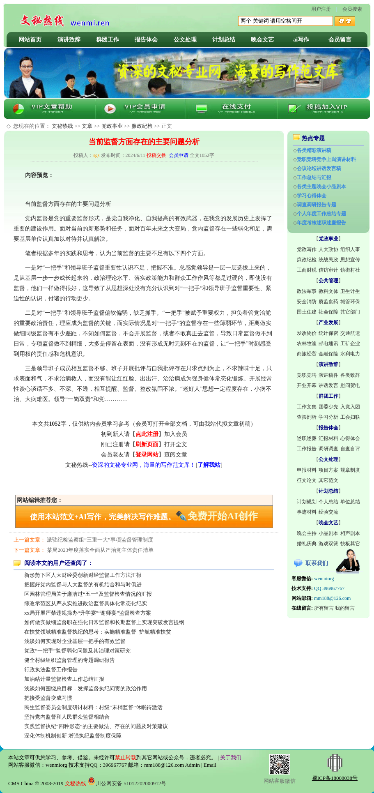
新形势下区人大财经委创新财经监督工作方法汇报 (83, 575)
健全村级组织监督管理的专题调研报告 (69, 660)
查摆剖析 (307, 417)
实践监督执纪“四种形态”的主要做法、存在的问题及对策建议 (96, 726)
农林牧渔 (307, 343)
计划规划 (307, 502)
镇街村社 (350, 270)
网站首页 (29, 40)
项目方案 (328, 470)
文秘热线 (62, 126)
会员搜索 (352, 9)
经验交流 (328, 512)
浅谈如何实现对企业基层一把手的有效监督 (75, 641)
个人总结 (328, 502)
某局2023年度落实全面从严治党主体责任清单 (100, 550)
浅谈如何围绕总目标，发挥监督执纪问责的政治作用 (85, 688)
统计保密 (328, 333)
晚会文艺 (262, 40)
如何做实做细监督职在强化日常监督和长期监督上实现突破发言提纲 (104, 622)
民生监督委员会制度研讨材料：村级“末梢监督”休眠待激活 (93, 707)
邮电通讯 (328, 343)
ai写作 (301, 40)
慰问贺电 (350, 385)
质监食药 (328, 301)
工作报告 (307, 449)
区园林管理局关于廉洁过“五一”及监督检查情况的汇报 (88, 594)
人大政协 (328, 249)
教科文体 (328, 291)
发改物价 (307, 333)
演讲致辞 (68, 40)
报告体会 (146, 40)
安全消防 (307, 301)
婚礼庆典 (307, 543)
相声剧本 (350, 533)
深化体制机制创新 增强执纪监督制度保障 (73, 736)
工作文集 (307, 407)
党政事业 (112, 126)
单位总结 (350, 502)
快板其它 (350, 543)
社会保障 (328, 312)
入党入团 (350, 407)
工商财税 (307, 270)
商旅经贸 (307, 354)
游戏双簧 (328, 543)
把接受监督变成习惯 (48, 698)
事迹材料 (307, 512)
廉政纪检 (142, 126)
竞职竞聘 (307, 375)
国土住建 (307, 312)
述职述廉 (307, 438)
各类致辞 (350, 375)
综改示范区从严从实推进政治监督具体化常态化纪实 (85, 603)
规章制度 (350, 470)
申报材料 (307, 470)
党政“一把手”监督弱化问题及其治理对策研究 (77, 651)
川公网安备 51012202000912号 (126, 783)
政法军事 (307, 291)
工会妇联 (350, 417)
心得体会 (350, 438)
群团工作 (107, 40)
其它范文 (328, 480)
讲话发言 (328, 385)
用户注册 (321, 9)
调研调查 (328, 449)
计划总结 (223, 40)
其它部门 (350, 312)
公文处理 (185, 40)
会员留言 (339, 40)
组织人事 (350, 249)
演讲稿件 (328, 375)
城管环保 (350, 301)
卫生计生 (350, 291)
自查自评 (350, 449)
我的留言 (345, 608)
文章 (87, 126)
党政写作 (307, 249)
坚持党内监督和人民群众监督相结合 (67, 717)
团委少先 (328, 407)
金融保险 (328, 354)
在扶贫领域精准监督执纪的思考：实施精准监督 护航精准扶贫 (97, 632)
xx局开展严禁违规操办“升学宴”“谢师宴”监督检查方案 (87, 613)
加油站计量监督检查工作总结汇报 (64, 679)
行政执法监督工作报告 (51, 669)
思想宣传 (350, 260)
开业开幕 (307, 385)
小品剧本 (328, 533)
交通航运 (350, 333)
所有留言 (324, 608)
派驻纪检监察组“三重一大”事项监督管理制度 (100, 540)
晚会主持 (307, 533)
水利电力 (350, 354)
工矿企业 (350, 343)
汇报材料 (328, 438)
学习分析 (328, 417)
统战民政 (328, 260)
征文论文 (307, 480)
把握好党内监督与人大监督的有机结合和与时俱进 (83, 584)
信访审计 (328, 270)
